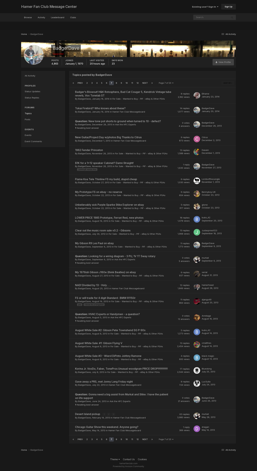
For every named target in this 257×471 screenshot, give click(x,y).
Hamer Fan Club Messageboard (128, 111)
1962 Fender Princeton (89, 150)
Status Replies (32, 97)
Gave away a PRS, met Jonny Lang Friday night (104, 381)
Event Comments (33, 141)
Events (28, 135)
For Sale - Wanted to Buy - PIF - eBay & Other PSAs (138, 98)
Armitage (206, 315)
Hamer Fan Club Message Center (49, 6)
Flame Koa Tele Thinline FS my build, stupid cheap (106, 179)
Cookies (142, 459)
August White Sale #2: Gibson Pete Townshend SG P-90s (110, 330)
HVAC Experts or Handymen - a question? (107, 314)
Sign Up (228, 6)
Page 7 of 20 (166, 83)
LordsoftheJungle (211, 179)
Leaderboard (57, 17)
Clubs (73, 17)
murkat (205, 257)
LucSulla (206, 381)
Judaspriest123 (209, 230)
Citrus (205, 137)
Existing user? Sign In (205, 6)
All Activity (30, 75)
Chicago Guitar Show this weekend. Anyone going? (106, 427)
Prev (80, 83)
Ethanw (205, 93)
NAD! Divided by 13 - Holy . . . (93, 285)
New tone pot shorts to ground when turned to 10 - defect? (118, 121)
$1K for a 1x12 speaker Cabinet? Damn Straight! (104, 163)
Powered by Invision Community (128, 466)
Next (145, 83)
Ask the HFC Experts (125, 124)
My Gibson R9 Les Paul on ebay (94, 243)
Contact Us (129, 459)
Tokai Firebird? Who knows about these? (100, 108)
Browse (28, 17)
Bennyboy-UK (209, 192)
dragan (205, 427)
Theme (115, 459)
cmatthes (206, 343)
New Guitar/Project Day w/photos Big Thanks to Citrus (108, 137)
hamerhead (208, 285)
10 (127, 83)
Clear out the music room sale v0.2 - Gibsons (102, 230)
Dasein (205, 150)
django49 (206, 299)
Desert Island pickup (88, 414)
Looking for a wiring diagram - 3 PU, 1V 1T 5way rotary (115, 256)
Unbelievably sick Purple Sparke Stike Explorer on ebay (109, 204)
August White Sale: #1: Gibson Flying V (98, 343)
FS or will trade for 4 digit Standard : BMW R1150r (105, 298)
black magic (208, 356)
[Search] (200, 17)
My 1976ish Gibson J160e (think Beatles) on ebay (105, 272)
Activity (41, 17)
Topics (28, 113)
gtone (205, 204)
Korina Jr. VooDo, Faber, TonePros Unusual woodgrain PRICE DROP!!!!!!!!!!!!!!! (121, 368)
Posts (27, 119)
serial (204, 272)
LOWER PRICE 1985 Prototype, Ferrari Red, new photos (109, 217)
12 (138, 83)
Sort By (227, 83)
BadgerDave (84, 98)
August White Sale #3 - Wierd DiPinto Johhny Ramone (108, 356)
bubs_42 (206, 217)
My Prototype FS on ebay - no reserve (98, 192)
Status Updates (32, 91)
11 (132, 83)
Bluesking (207, 368)
